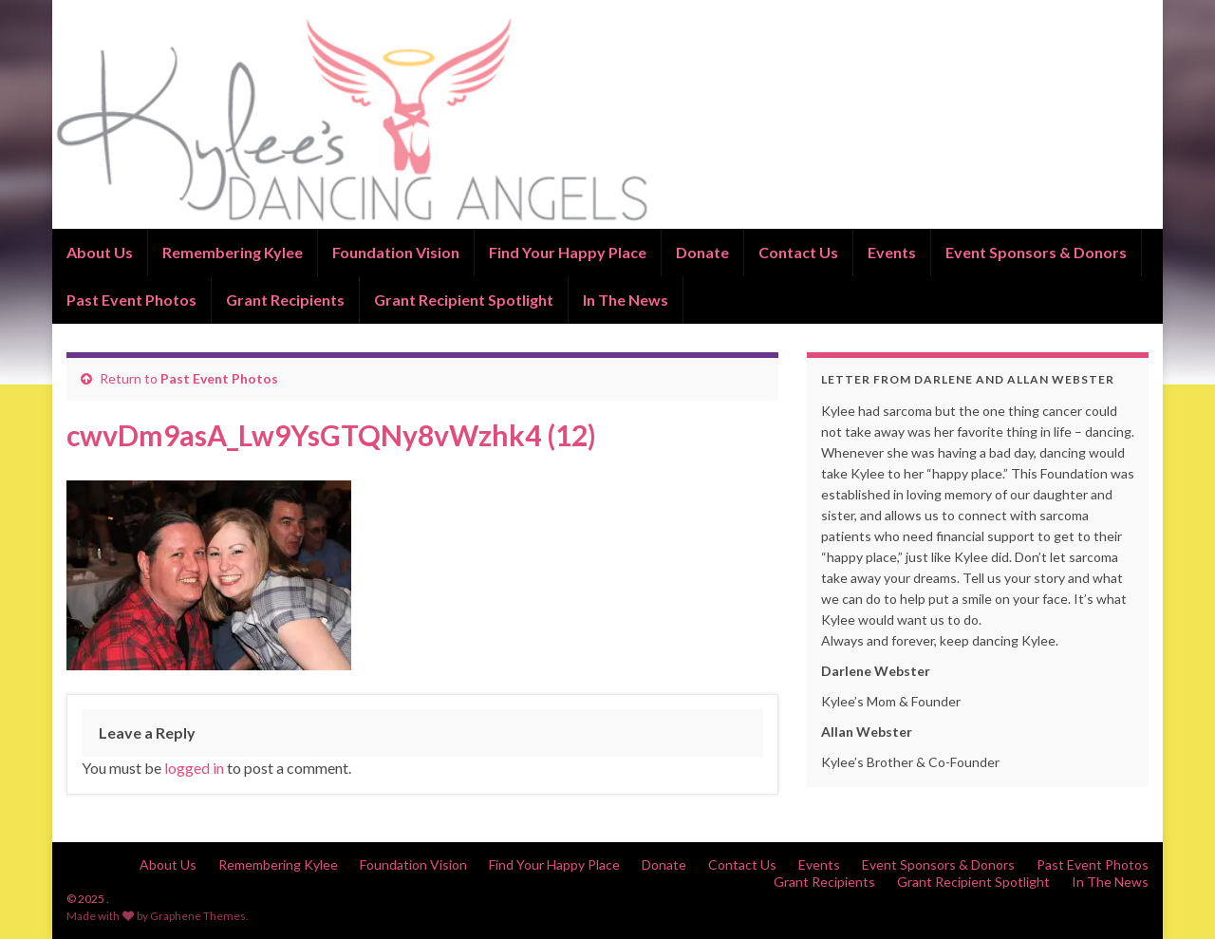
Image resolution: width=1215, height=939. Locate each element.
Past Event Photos (131, 300)
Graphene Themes (198, 916)
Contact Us (798, 252)
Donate (702, 252)
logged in (194, 768)
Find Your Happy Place (567, 252)
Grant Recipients (285, 300)
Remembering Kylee (232, 252)
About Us (99, 252)
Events (892, 252)
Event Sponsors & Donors (1036, 252)
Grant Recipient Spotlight (463, 300)
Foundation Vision (395, 252)
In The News (625, 300)
